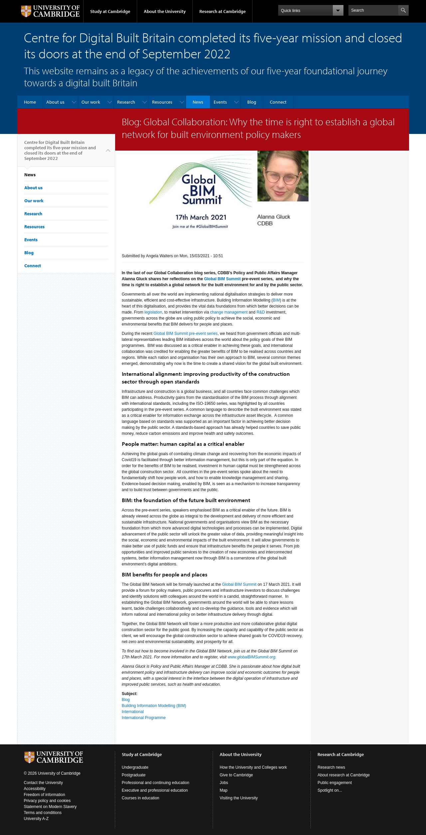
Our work (91, 102)
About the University (165, 11)
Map (223, 790)
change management (229, 312)
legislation (153, 312)
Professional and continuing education (155, 782)
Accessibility (35, 788)
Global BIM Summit (239, 584)
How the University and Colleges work (253, 767)
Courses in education (140, 798)
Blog (251, 102)
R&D (261, 312)
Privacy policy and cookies (47, 800)
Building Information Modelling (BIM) (154, 705)
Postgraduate (133, 775)
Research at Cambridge (222, 11)
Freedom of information (44, 794)
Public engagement (335, 782)
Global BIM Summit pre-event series (185, 333)
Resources (162, 102)
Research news (331, 767)
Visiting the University (239, 798)
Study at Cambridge (110, 11)
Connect (278, 102)
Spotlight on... (330, 790)
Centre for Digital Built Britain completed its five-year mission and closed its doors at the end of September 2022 (60, 153)
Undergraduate (135, 767)
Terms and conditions (43, 812)
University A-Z (36, 818)
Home (30, 102)
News (198, 102)
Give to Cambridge (236, 775)
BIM (276, 300)
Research (126, 102)
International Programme (144, 717)
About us (55, 102)
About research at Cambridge (344, 775)
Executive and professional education (155, 790)
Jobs (224, 782)
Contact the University (43, 782)
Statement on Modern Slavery (50, 806)
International (133, 711)
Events (220, 102)
